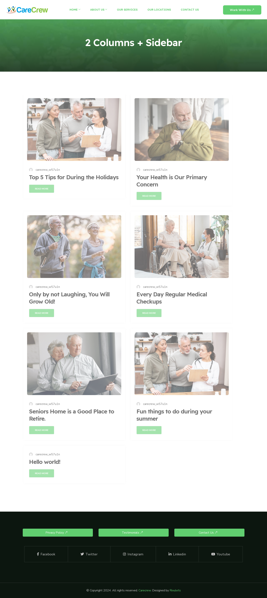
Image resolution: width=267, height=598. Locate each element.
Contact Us (190, 9)
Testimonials (132, 533)
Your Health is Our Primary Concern (171, 181)
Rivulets (175, 590)
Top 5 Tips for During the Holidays (73, 177)
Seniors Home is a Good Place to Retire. (71, 415)
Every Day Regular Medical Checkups (171, 298)
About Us (97, 9)
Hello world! (44, 461)
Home (74, 9)
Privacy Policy (56, 533)
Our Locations (159, 9)
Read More (41, 188)
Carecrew (145, 590)
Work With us (242, 10)
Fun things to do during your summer (174, 415)
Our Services (127, 9)
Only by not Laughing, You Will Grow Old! (69, 298)
